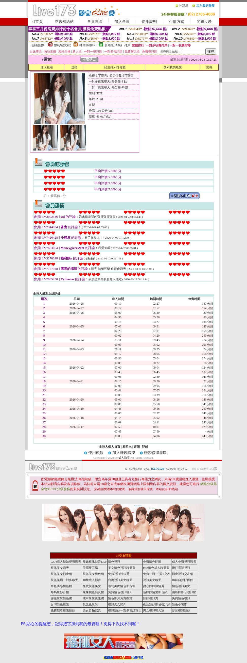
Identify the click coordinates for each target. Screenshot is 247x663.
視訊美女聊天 (60, 568)
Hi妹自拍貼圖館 (182, 580)
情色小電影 (179, 604)
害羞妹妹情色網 (61, 598)
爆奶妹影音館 (60, 592)
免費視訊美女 (92, 586)
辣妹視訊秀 (150, 598)
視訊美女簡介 (117, 604)
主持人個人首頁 (109, 447)
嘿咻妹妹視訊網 (93, 598)
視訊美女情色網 (93, 574)
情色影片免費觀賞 (120, 598)
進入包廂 (47, 67)
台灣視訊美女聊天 (120, 580)
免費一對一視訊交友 (156, 574)
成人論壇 (124, 457)
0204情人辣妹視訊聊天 (66, 561)
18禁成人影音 (92, 580)
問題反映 (204, 22)
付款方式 (176, 22)
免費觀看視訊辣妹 (63, 610)
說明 (209, 67)
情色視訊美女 (181, 586)
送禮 (74, 67)
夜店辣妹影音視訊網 (156, 604)
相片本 (127, 447)
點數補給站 (64, 22)
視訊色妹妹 (90, 604)
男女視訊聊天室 (153, 610)
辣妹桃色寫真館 (93, 592)
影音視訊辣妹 (181, 610)
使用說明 (149, 22)
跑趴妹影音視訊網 (184, 592)
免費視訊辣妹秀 (118, 574)
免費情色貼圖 (152, 561)
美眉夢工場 (90, 568)
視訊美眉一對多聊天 (64, 580)
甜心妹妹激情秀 (153, 586)
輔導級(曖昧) (88, 45)
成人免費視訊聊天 (184, 561)
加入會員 (122, 22)
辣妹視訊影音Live (95, 561)
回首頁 (37, 22)
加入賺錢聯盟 (123, 453)
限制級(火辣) (62, 45)
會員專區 (94, 22)
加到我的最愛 (173, 67)
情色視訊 (114, 561)
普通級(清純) (113, 45)
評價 (137, 447)
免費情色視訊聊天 (120, 592)
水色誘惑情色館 (61, 586)
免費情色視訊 (181, 598)
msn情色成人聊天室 (156, 568)
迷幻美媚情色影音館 (121, 586)
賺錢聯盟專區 (155, 453)
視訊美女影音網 (61, 574)
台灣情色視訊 (60, 604)
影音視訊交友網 (182, 574)
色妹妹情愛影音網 (155, 592)
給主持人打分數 (115, 67)
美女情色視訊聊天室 (121, 568)
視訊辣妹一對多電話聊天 (125, 610)
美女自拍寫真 (92, 610)
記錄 (145, 447)
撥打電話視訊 (181, 568)
